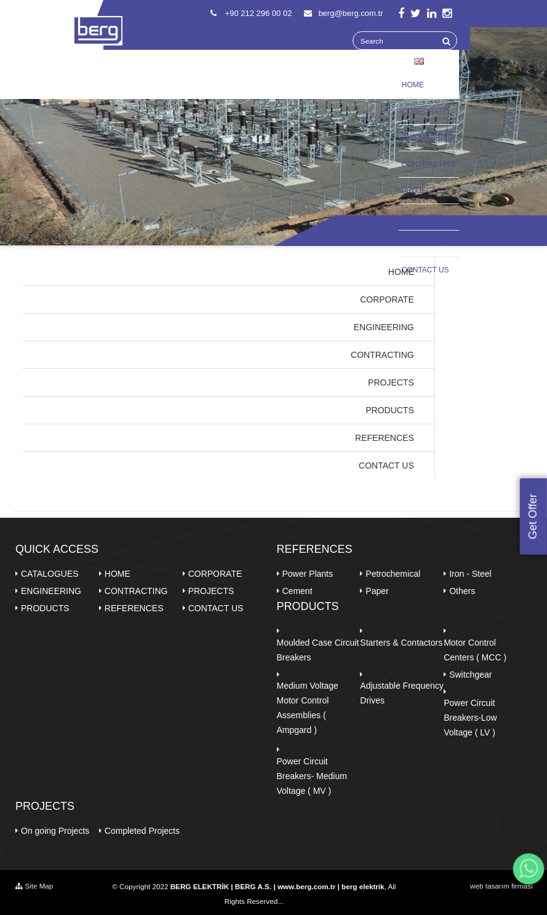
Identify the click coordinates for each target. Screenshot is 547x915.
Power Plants (307, 574)
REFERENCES (429, 243)
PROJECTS (429, 190)
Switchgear (470, 674)
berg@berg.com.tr (343, 13)
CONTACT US (425, 270)
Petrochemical (392, 574)
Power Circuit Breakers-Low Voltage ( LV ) (470, 717)
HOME (413, 85)
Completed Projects (142, 831)
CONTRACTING (429, 164)
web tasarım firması (501, 886)
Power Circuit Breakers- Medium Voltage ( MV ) (312, 776)
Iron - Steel (470, 574)
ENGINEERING (427, 137)
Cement (297, 591)
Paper (376, 591)
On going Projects (55, 831)
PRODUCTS (422, 217)
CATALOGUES (50, 574)
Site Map (34, 886)
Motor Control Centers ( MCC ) (475, 650)
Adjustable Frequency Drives (401, 693)
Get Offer (533, 517)
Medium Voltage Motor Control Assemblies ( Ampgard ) (307, 708)
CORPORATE (429, 110)
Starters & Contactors (401, 643)
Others (462, 591)
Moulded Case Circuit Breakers (318, 650)
